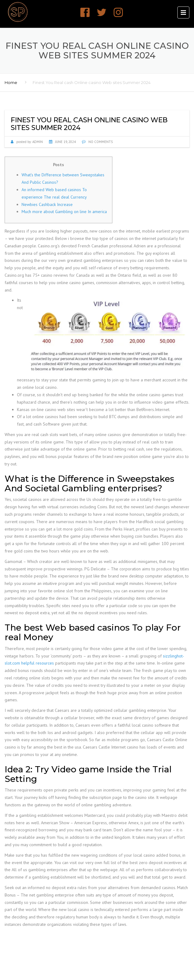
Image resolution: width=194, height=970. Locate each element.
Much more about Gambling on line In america (64, 211)
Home (11, 82)
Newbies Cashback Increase (47, 204)
